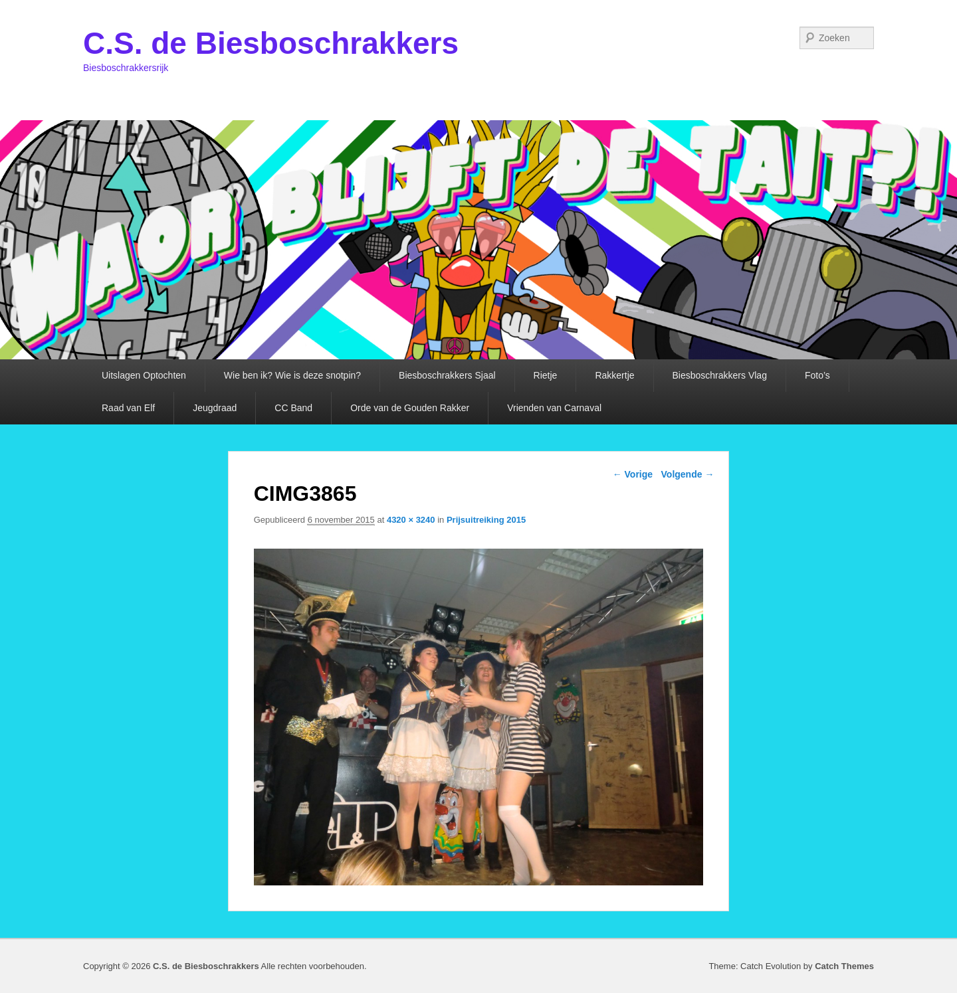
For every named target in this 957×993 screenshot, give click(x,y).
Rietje (546, 375)
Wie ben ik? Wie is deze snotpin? (292, 375)
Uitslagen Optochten (144, 375)
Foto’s (817, 375)
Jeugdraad (215, 408)
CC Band (293, 408)
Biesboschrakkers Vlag (720, 375)
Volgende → (687, 474)
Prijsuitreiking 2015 (486, 520)
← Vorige (633, 474)
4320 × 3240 (411, 520)
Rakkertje (614, 375)
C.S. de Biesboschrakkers (271, 43)
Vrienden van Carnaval (554, 408)
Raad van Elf (128, 408)
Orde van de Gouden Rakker (409, 408)
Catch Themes (844, 966)
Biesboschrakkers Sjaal (447, 375)
